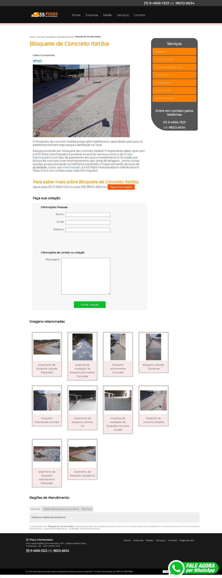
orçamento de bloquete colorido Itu (82, 422)
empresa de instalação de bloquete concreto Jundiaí (118, 424)
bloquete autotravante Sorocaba (118, 368)
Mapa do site (187, 540)
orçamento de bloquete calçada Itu (82, 473)
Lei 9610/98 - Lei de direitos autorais (84, 528)
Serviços (123, 15)
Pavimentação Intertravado (169, 67)
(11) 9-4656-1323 (156, 3)
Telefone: (81, 230)
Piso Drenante (162, 75)
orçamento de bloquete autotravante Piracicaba (47, 477)
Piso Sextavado (162, 90)
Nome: (83, 215)
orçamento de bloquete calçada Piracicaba (47, 368)
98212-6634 (185, 3)
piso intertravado (68, 167)
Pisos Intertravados (164, 98)
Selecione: (35, 509)
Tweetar (37, 60)
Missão (107, 15)
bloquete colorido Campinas (153, 366)
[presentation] (62, 242)
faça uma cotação (121, 187)
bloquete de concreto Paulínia (153, 420)
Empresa (92, 15)
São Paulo (87, 509)
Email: (83, 222)
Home (76, 15)
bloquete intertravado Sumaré (47, 420)
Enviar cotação (90, 304)
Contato (139, 15)
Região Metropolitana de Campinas (61, 509)
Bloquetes (160, 51)
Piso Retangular (163, 82)
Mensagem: (77, 276)
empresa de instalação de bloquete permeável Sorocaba (82, 370)
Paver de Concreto (164, 59)
